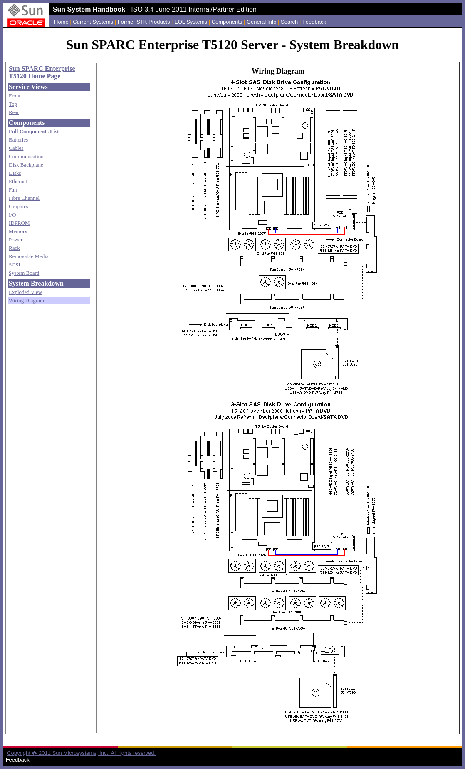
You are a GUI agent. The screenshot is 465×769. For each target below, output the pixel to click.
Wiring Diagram (26, 300)
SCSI (14, 264)
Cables (16, 148)
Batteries (18, 140)
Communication (26, 156)
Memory (18, 231)
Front (14, 95)
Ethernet (18, 181)
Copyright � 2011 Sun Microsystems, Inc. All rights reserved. (81, 753)
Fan (13, 190)
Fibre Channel (24, 198)
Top (13, 104)
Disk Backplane (26, 165)
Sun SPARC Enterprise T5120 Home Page (42, 72)
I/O (12, 215)
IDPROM (19, 223)
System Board (24, 273)
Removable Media (29, 256)
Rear (14, 112)
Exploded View (25, 292)
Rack (14, 248)
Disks (15, 173)
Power (15, 239)
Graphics (18, 206)
